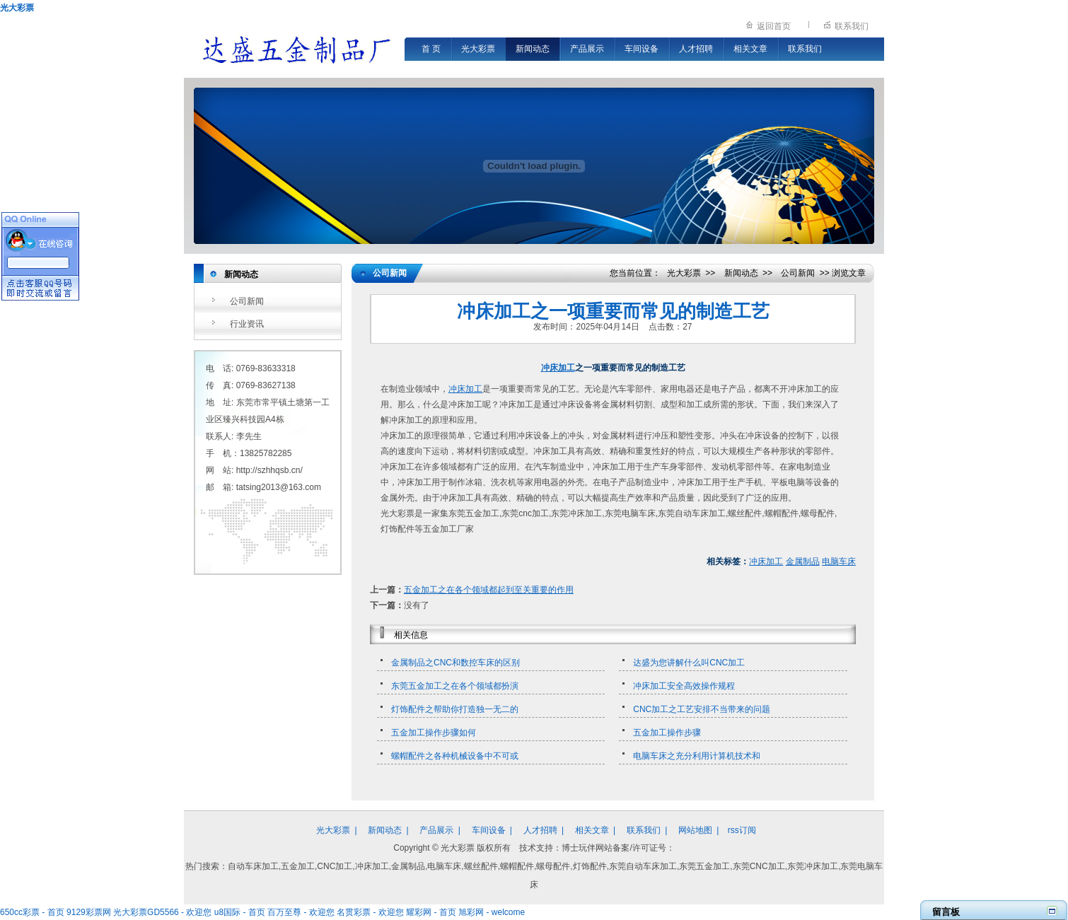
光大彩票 (17, 8)
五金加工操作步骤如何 (433, 733)
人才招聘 (696, 49)
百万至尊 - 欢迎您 (301, 912)
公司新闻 (247, 301)
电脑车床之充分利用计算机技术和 (696, 756)
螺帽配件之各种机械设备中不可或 (454, 756)
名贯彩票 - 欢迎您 (370, 912)
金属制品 (803, 561)
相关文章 (750, 49)
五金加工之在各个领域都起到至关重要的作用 (489, 590)
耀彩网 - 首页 (431, 912)
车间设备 (641, 49)
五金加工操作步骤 (667, 733)
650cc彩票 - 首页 (32, 912)
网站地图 (695, 830)
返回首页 (774, 26)
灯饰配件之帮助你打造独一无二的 (454, 709)
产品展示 (587, 49)
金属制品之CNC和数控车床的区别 (455, 663)
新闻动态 (533, 49)
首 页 (431, 49)
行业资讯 (247, 324)
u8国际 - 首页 (239, 912)
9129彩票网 (88, 912)
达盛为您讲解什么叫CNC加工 (689, 663)
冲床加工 (558, 368)
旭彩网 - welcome (491, 912)
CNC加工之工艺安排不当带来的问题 (701, 709)
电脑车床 (839, 561)
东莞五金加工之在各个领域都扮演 (454, 686)
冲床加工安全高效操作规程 (684, 686)
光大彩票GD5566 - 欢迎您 (162, 912)
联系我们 (852, 26)
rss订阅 (742, 830)
